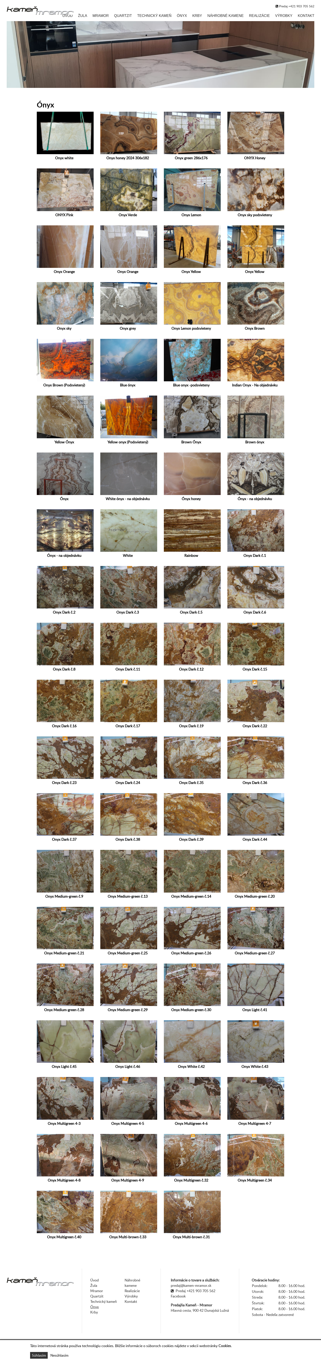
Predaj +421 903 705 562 (195, 1290)
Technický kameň (154, 16)
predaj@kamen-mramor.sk (191, 1285)
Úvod (67, 16)
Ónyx (182, 16)
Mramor (101, 16)
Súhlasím (39, 1355)
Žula (82, 16)
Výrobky (283, 16)
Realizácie (259, 16)
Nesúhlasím (59, 1355)
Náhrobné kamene (225, 16)
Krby (197, 16)
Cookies (224, 1345)
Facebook (178, 1296)
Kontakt (306, 16)
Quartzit (123, 16)
